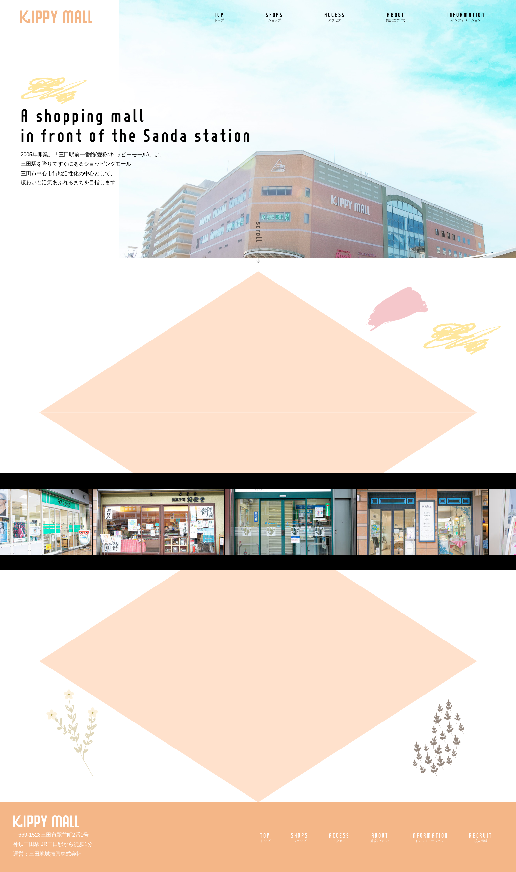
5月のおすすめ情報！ (379, 265)
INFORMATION (466, 16)
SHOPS (274, 16)
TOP (219, 16)
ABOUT (396, 16)
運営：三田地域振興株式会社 (47, 854)
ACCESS (334, 16)
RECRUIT (480, 837)
